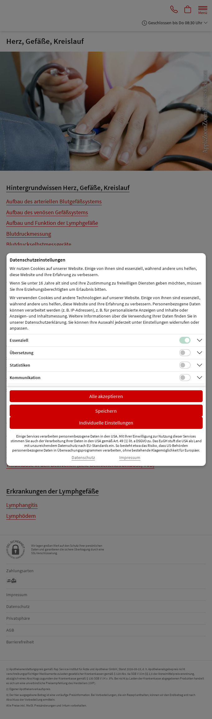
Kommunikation (25, 377)
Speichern (106, 411)
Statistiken (20, 365)
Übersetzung (21, 352)
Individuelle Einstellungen (106, 423)
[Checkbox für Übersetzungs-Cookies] (185, 352)
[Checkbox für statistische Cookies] (185, 365)
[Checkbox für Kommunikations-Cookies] (185, 377)
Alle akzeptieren (106, 396)
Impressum (129, 457)
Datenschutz (83, 457)
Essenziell (19, 340)
